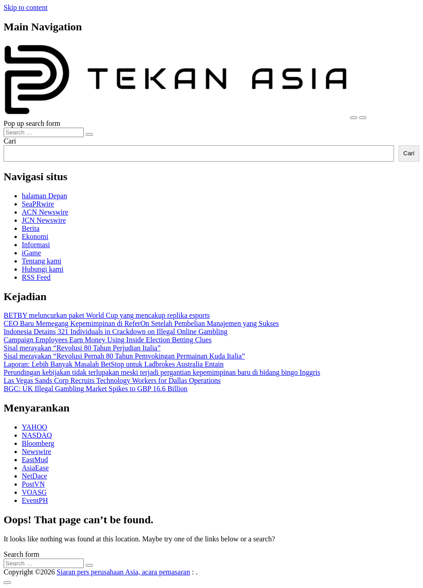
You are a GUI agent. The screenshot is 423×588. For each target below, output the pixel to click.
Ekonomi (35, 236)
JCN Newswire (44, 220)
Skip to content (26, 7)
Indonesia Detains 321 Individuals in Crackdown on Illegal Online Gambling (116, 331)
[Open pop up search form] (362, 117)
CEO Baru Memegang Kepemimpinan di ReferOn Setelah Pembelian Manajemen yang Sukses (141, 323)
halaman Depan (44, 196)
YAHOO (34, 427)
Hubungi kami (42, 269)
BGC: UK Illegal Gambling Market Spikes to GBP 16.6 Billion (96, 388)
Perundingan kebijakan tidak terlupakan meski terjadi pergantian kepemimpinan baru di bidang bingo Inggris (162, 372)
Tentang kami (41, 261)
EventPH (35, 500)
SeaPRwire (38, 204)
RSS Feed (36, 277)
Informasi (36, 245)
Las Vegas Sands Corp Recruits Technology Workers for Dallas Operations (112, 380)
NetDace (34, 476)
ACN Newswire (45, 212)
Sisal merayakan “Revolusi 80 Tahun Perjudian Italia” (82, 348)
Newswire (36, 451)
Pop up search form (32, 123)
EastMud (35, 460)
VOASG (34, 492)
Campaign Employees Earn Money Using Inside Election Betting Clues (108, 340)
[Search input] (44, 132)
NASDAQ (37, 435)
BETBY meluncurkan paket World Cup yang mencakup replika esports (107, 315)
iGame (31, 253)
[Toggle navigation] (353, 117)
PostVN (33, 484)
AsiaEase (35, 468)
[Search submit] (89, 134)
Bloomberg (38, 443)
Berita (30, 228)
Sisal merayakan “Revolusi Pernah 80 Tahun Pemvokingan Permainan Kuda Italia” (124, 356)
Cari (10, 141)
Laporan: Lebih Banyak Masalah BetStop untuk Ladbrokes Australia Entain (114, 364)
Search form (21, 554)
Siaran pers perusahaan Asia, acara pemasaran (123, 572)
